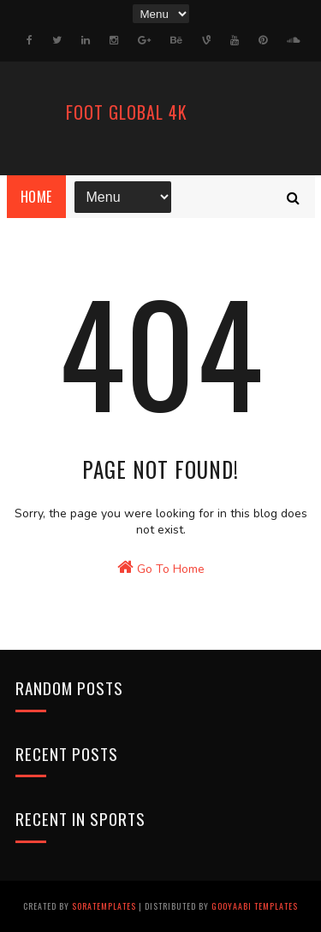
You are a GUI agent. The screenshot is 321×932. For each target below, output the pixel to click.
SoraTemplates (104, 906)
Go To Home (161, 567)
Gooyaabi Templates (254, 906)
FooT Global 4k (126, 112)
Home (36, 196)
